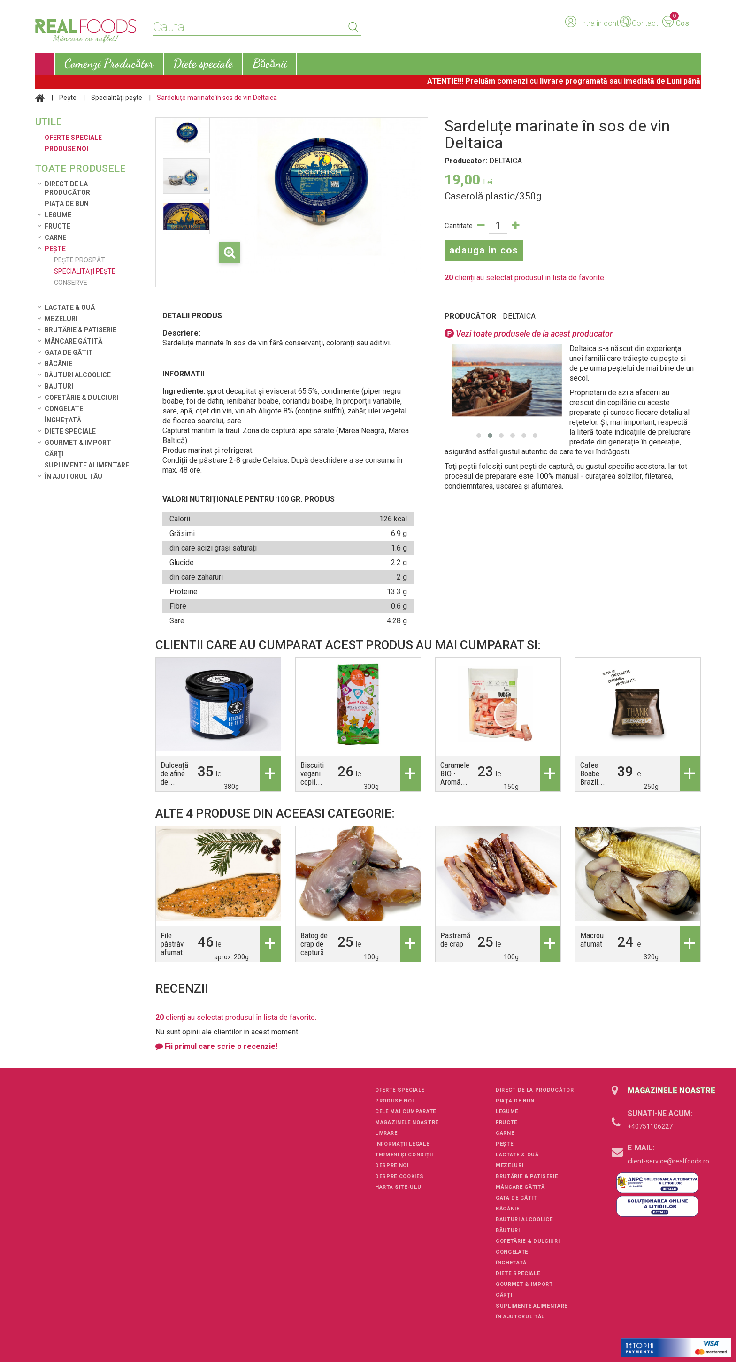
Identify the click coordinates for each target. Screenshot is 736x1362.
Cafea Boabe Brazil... (592, 773)
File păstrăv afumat (172, 944)
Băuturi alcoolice (78, 375)
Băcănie (58, 363)
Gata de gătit (69, 352)
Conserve (70, 282)
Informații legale (402, 1144)
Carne (55, 237)
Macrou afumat (592, 940)
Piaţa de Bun (67, 203)
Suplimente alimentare (87, 465)
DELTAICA (519, 316)
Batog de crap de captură (314, 944)
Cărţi (54, 454)
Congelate (64, 409)
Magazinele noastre (406, 1122)
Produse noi (394, 1101)
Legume (58, 215)
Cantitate (459, 226)
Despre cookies (399, 1176)
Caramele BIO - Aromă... (454, 773)
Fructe (57, 226)
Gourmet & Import (78, 442)
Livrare (386, 1133)
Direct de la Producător (67, 188)
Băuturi (59, 386)
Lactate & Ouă (70, 307)
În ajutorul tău (73, 476)
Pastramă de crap (455, 940)
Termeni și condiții (404, 1155)
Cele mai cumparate (405, 1112)
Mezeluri (61, 318)
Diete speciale (70, 431)
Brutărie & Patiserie (80, 330)
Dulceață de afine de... (174, 773)
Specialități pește (116, 97)
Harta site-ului (399, 1187)
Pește (68, 97)
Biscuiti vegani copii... (312, 773)
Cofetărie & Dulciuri (81, 397)
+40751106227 (650, 1126)
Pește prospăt (79, 260)
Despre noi (392, 1166)
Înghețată (63, 420)
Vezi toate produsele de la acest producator (529, 333)
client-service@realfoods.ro (668, 1161)
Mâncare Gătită (73, 341)
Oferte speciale (399, 1090)
